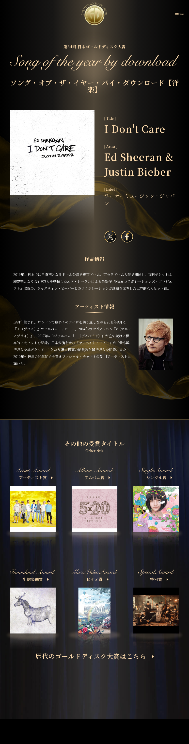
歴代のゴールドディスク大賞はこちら (94, 655)
